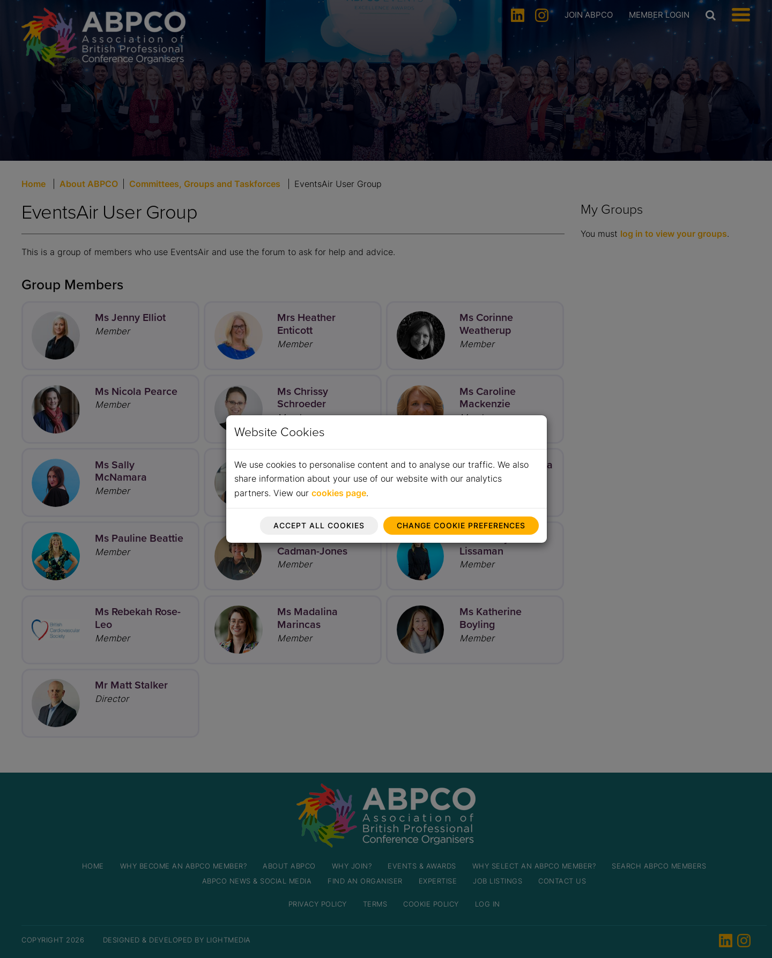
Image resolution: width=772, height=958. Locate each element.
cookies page (338, 493)
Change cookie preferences (461, 525)
